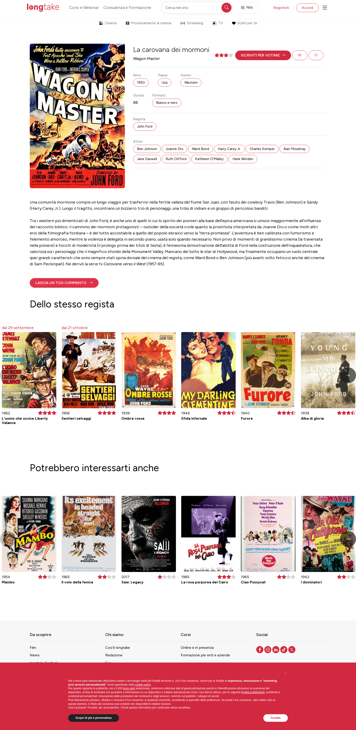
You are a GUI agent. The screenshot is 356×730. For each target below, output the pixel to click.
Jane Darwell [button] (147, 159)
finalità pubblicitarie (253, 692)
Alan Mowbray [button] (294, 149)
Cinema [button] (108, 23)
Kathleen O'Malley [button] (209, 159)
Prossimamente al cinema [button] (148, 23)
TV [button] (217, 23)
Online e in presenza (197, 647)
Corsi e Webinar (84, 7)
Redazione (113, 655)
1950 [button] (141, 83)
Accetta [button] (275, 717)
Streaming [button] (192, 23)
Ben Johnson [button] (147, 149)
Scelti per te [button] (244, 23)
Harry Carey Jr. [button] (229, 149)
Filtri (247, 7)
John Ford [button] (144, 126)
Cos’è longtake (117, 647)
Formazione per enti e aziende (205, 655)
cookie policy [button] (143, 684)
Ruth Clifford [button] (176, 159)
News (35, 655)
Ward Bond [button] (200, 149)
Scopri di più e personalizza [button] (94, 717)
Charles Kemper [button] (262, 149)
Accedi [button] (307, 7)
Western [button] (191, 83)
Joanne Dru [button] (174, 149)
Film (33, 647)
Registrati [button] (281, 7)
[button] (263, 55)
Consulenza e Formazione (127, 7)
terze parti (129, 688)
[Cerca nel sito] (197, 7)
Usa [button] (164, 83)
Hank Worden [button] (242, 159)
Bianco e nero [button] (167, 103)
